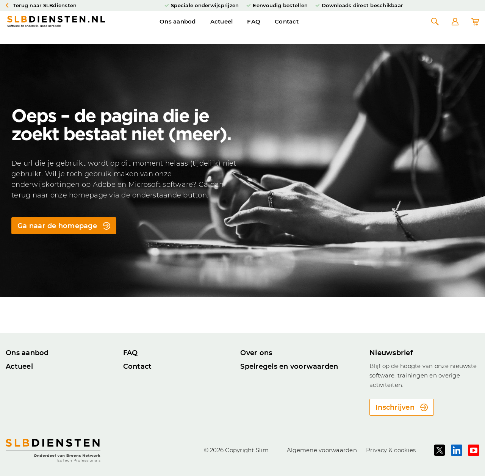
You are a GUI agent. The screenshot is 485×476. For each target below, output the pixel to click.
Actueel (221, 27)
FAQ (253, 27)
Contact (287, 27)
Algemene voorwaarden (322, 450)
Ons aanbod (178, 27)
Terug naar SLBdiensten (41, 5)
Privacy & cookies (391, 450)
